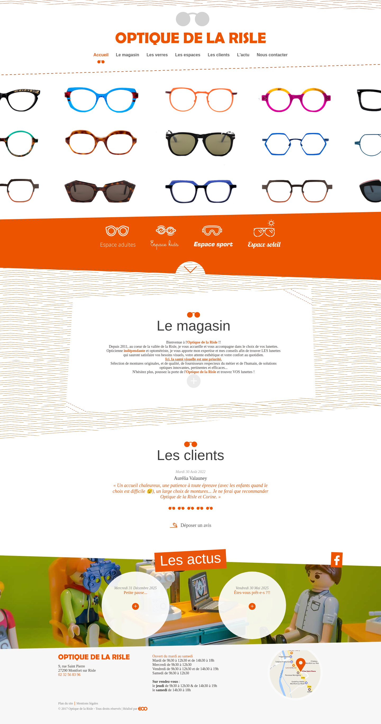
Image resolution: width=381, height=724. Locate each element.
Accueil (100, 55)
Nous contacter (272, 55)
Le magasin (127, 55)
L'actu (243, 55)
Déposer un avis (196, 525)
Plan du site (65, 703)
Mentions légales (87, 703)
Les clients (219, 55)
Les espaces (187, 55)
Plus (194, 381)
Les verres (157, 55)
